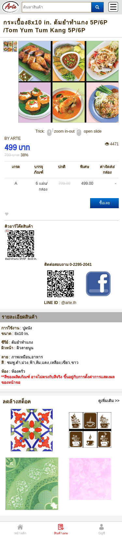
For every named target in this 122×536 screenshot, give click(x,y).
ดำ (18, 362)
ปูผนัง (27, 328)
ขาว (74, 362)
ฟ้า (32, 362)
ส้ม (38, 362)
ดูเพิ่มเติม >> (108, 400)
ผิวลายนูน (25, 348)
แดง (45, 362)
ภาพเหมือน (20, 357)
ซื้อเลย (104, 203)
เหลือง (55, 362)
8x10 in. (22, 333)
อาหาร (37, 357)
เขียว (65, 362)
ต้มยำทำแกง (22, 342)
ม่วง (24, 362)
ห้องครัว (18, 371)
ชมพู (11, 362)
